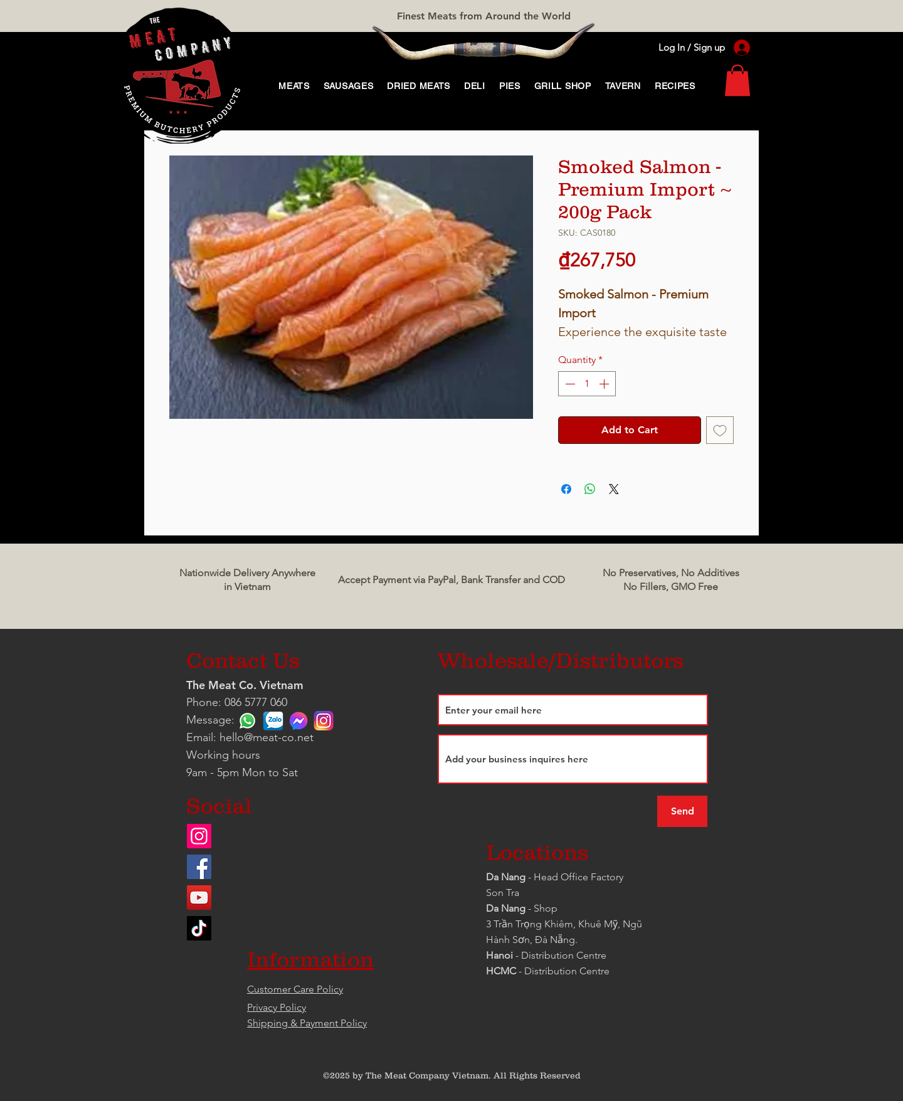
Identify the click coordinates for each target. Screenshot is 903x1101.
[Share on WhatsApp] (590, 489)
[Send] (682, 811)
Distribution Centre (567, 971)
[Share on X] (613, 489)
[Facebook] (199, 867)
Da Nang (507, 877)
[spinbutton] (587, 384)
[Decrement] (569, 384)
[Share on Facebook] (566, 489)
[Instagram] (199, 836)
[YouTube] (199, 897)
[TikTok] (199, 928)
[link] (737, 80)
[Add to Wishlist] (720, 430)
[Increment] (605, 384)
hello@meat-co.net (266, 737)
